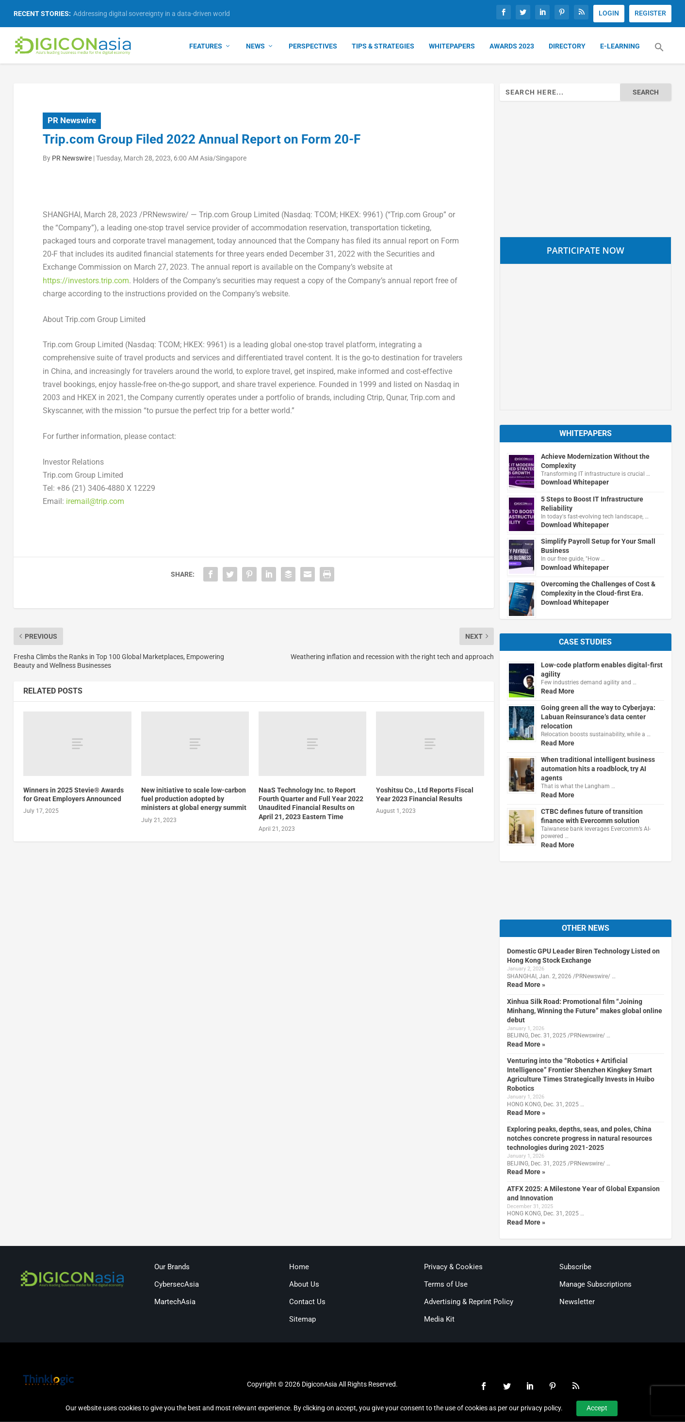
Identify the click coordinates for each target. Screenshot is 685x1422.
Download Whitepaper (575, 482)
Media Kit (439, 1319)
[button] (659, 53)
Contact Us (307, 1302)
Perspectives (313, 46)
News (255, 46)
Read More (557, 691)
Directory (567, 46)
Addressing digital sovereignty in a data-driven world (151, 13)
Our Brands (172, 1267)
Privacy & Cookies (453, 1267)
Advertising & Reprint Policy (468, 1302)
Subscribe (575, 1267)
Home (299, 1267)
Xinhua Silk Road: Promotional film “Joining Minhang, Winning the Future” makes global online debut (584, 1011)
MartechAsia (175, 1302)
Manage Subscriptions (595, 1284)
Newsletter (577, 1302)
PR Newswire (72, 121)
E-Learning (620, 46)
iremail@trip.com (95, 501)
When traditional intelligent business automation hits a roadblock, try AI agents (598, 769)
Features (205, 46)
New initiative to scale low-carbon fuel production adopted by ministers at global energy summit (193, 799)
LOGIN (609, 13)
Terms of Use (446, 1284)
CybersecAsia (176, 1284)
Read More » (526, 985)
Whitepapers (452, 46)
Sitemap (302, 1319)
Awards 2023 (511, 46)
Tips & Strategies (383, 46)
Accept (597, 1408)
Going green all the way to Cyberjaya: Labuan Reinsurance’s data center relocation (598, 717)
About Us (304, 1284)
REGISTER (650, 13)
